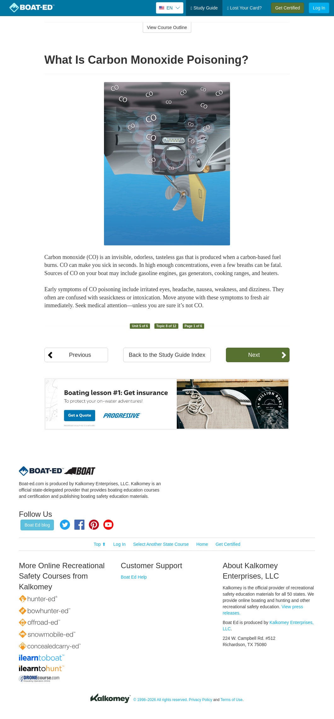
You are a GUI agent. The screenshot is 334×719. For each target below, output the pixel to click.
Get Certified (287, 7)
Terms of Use (232, 700)
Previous (80, 355)
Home (202, 544)
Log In (319, 7)
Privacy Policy (200, 700)
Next (254, 355)
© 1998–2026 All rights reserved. (160, 700)
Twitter (65, 525)
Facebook (79, 525)
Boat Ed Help (134, 577)
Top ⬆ (100, 544)
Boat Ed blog (37, 524)
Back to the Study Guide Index (167, 355)
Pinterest (94, 525)
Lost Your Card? (244, 8)
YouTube (108, 525)
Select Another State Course (161, 544)
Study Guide (204, 8)
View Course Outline (167, 27)
